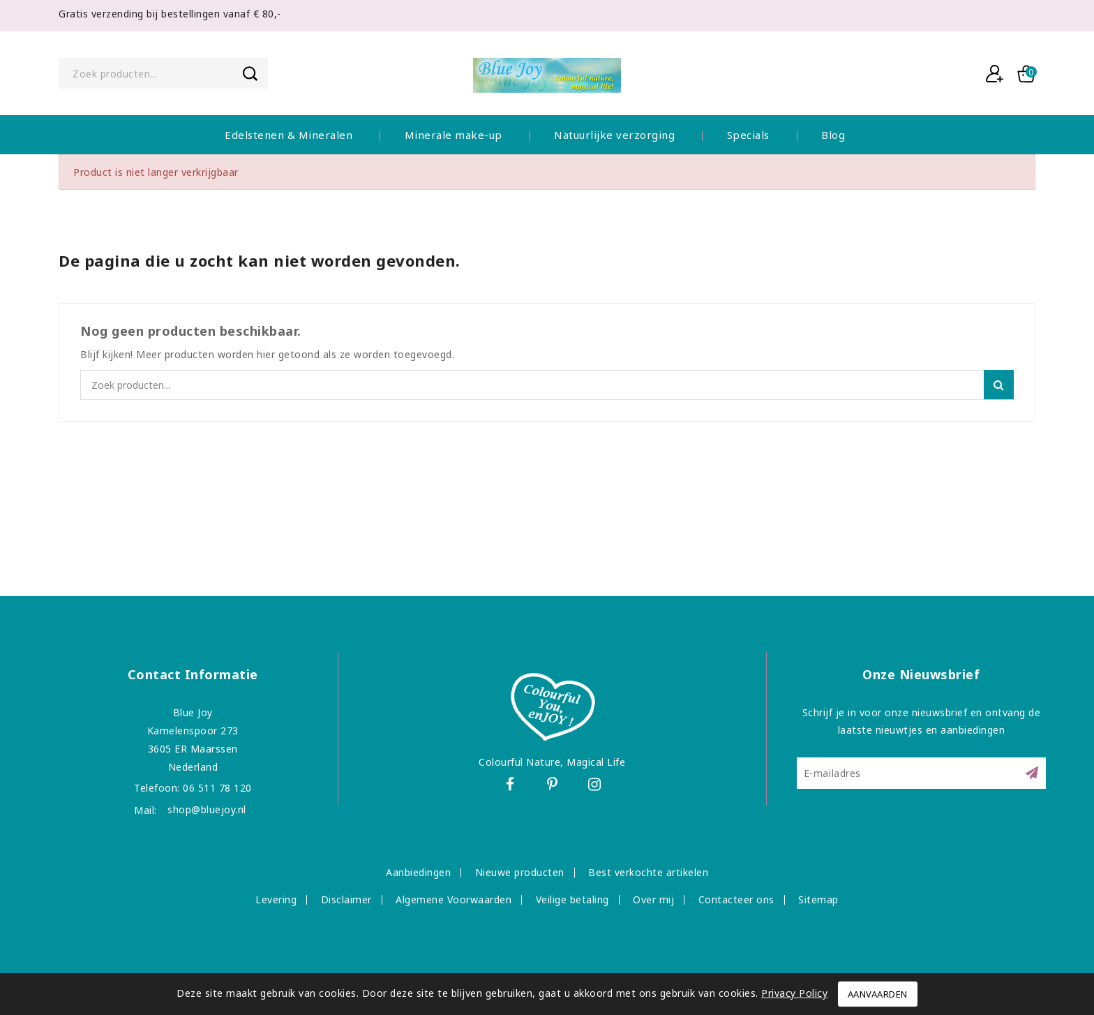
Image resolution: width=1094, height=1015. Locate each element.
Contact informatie (193, 674)
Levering (276, 899)
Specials (748, 135)
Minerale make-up (453, 135)
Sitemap (818, 899)
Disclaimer (346, 899)
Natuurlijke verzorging (614, 135)
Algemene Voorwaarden (453, 899)
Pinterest (554, 786)
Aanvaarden (878, 994)
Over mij (653, 899)
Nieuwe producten (519, 872)
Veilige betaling (572, 899)
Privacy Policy (794, 993)
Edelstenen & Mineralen (288, 135)
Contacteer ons (736, 899)
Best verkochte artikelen (648, 872)
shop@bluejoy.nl (206, 809)
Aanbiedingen (418, 872)
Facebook (509, 786)
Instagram (599, 786)
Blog (833, 135)
